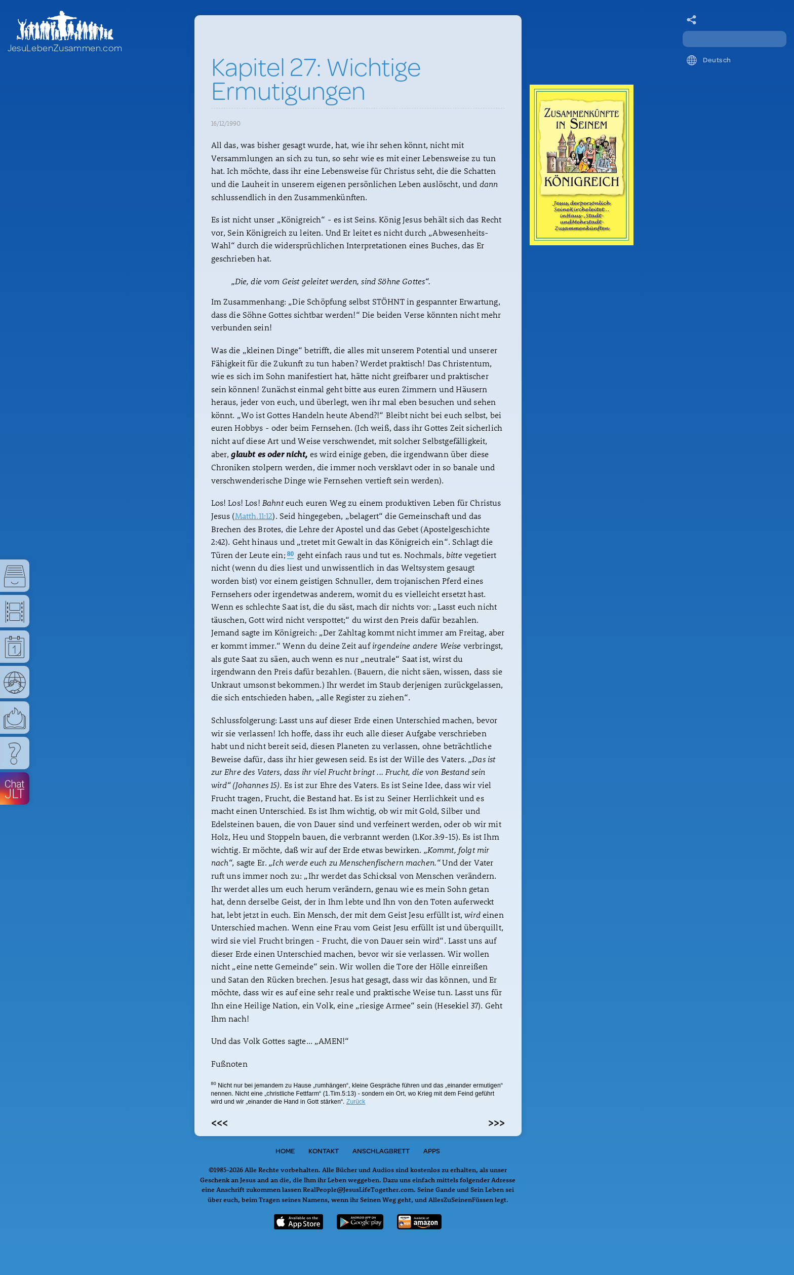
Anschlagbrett (381, 1151)
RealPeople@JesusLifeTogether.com (358, 1189)
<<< (219, 1122)
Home (285, 1151)
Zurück (355, 1101)
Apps (431, 1151)
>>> (496, 1122)
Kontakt (323, 1151)
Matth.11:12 (254, 515)
